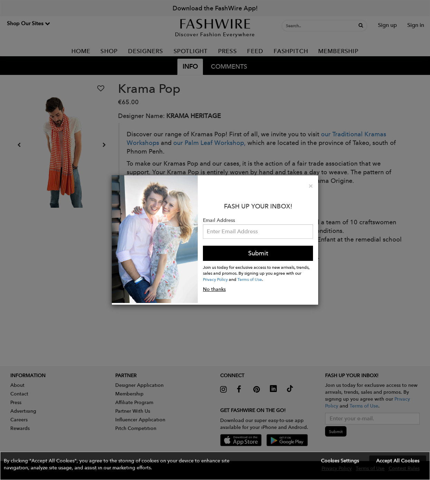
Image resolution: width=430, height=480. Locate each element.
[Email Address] (258, 231)
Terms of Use (249, 279)
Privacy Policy (215, 279)
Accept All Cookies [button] (397, 461)
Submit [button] (258, 253)
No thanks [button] (214, 289)
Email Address (219, 220)
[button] (215, 466)
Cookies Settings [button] (340, 461)
